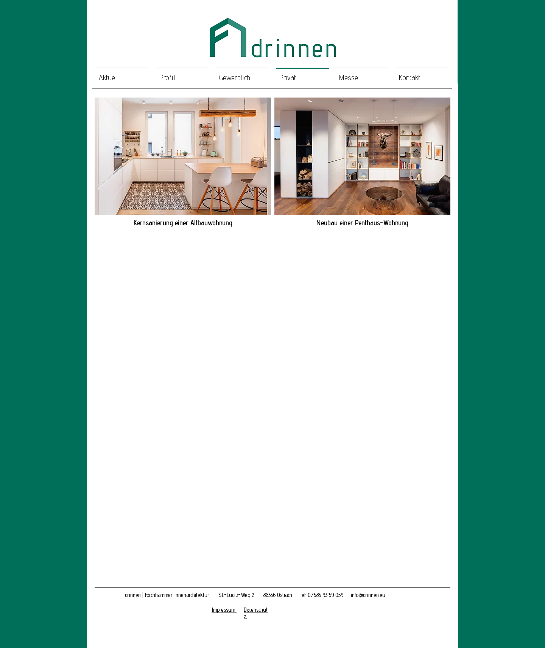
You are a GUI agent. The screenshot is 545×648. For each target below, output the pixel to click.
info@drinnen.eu (368, 595)
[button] (183, 156)
